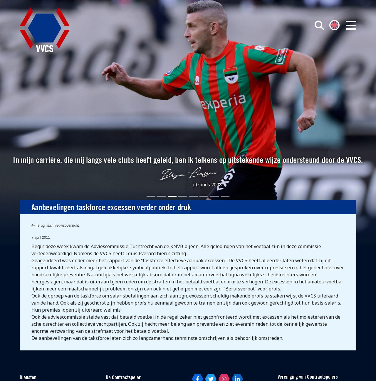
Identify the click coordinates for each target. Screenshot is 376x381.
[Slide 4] (182, 196)
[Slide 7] (214, 196)
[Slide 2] (161, 196)
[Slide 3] (172, 196)
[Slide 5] (193, 196)
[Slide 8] (225, 196)
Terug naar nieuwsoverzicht (55, 225)
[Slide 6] (203, 196)
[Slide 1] (151, 196)
